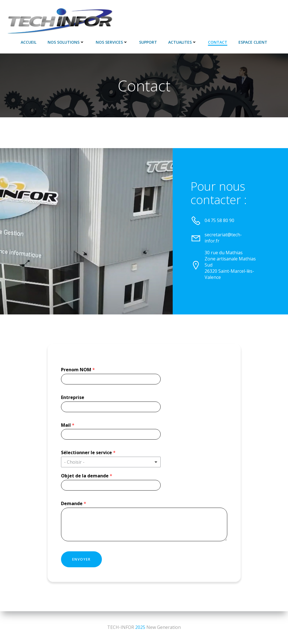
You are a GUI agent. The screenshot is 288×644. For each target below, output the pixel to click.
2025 (140, 627)
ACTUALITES (182, 42)
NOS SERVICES (112, 42)
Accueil (28, 42)
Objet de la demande (86, 476)
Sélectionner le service (88, 453)
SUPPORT (148, 42)
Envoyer (81, 559)
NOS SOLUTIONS (66, 42)
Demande (73, 504)
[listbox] (111, 462)
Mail (67, 425)
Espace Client (252, 42)
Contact (217, 42)
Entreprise (72, 397)
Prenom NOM (78, 370)
